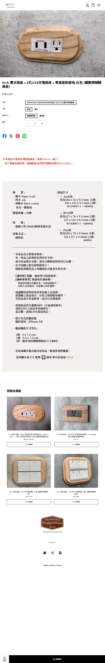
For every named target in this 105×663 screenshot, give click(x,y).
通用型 (42, 116)
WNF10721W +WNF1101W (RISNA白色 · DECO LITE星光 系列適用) (51, 103)
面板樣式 (5, 115)
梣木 (28, 109)
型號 (3, 102)
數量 (3, 122)
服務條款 (46, 565)
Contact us (52, 542)
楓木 (36, 109)
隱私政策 (52, 565)
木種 (3, 109)
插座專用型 (31, 116)
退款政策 (59, 565)
